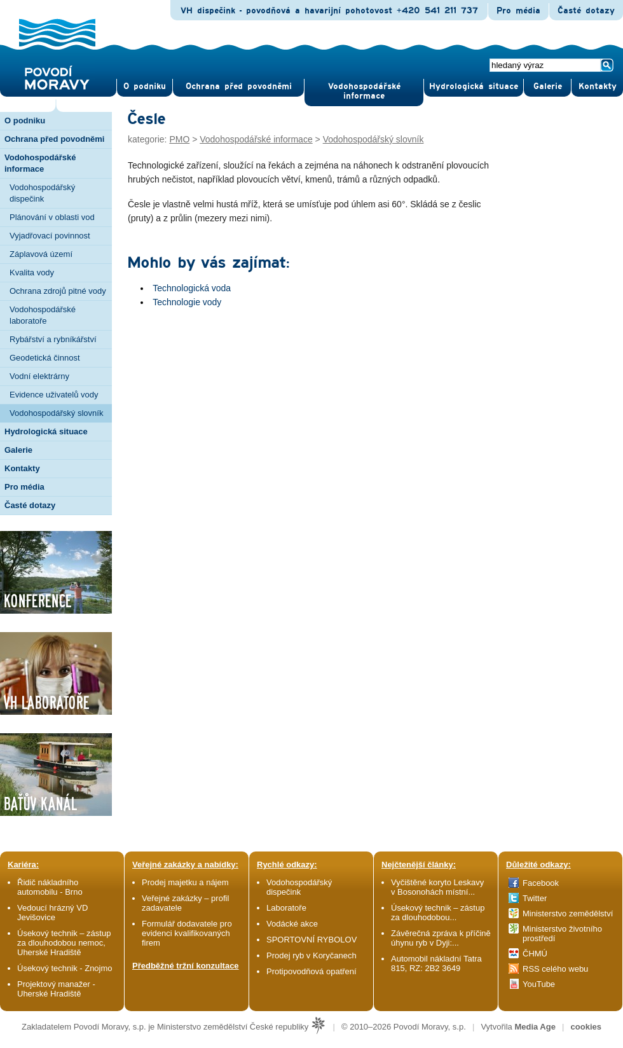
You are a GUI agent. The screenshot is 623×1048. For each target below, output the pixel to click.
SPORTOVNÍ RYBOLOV (311, 939)
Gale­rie (547, 86)
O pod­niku (144, 86)
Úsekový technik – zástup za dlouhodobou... (437, 912)
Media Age (535, 1026)
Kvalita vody (32, 272)
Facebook (541, 883)
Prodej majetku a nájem (185, 882)
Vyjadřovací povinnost (50, 235)
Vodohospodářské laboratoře (43, 315)
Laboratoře (286, 908)
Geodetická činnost (45, 357)
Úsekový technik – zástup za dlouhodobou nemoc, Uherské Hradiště (64, 942)
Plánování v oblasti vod (52, 217)
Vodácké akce (292, 923)
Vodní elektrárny (39, 376)
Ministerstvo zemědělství (568, 913)
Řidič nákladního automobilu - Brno (50, 887)
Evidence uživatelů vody (54, 394)
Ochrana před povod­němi (239, 86)
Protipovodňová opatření (311, 971)
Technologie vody (187, 302)
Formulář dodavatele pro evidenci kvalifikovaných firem (187, 933)
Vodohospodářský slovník (56, 413)
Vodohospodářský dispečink (42, 193)
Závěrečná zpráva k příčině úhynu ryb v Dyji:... (441, 938)
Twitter (535, 898)
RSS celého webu (555, 969)
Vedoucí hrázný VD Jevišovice (52, 912)
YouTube (539, 984)
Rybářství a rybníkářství (53, 339)
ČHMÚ (535, 953)
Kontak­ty (597, 86)
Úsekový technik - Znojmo (65, 968)
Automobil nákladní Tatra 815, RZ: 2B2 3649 (436, 963)
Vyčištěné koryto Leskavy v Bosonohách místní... (437, 887)
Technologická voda (192, 288)
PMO (179, 139)
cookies (586, 1026)
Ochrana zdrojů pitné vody (58, 291)
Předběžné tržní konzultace (185, 965)
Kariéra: (23, 864)
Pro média (518, 10)
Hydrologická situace (473, 86)
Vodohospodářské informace (364, 91)
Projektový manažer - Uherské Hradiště (56, 988)
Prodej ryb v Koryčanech (311, 955)
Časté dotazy (586, 10)
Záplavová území (41, 254)
